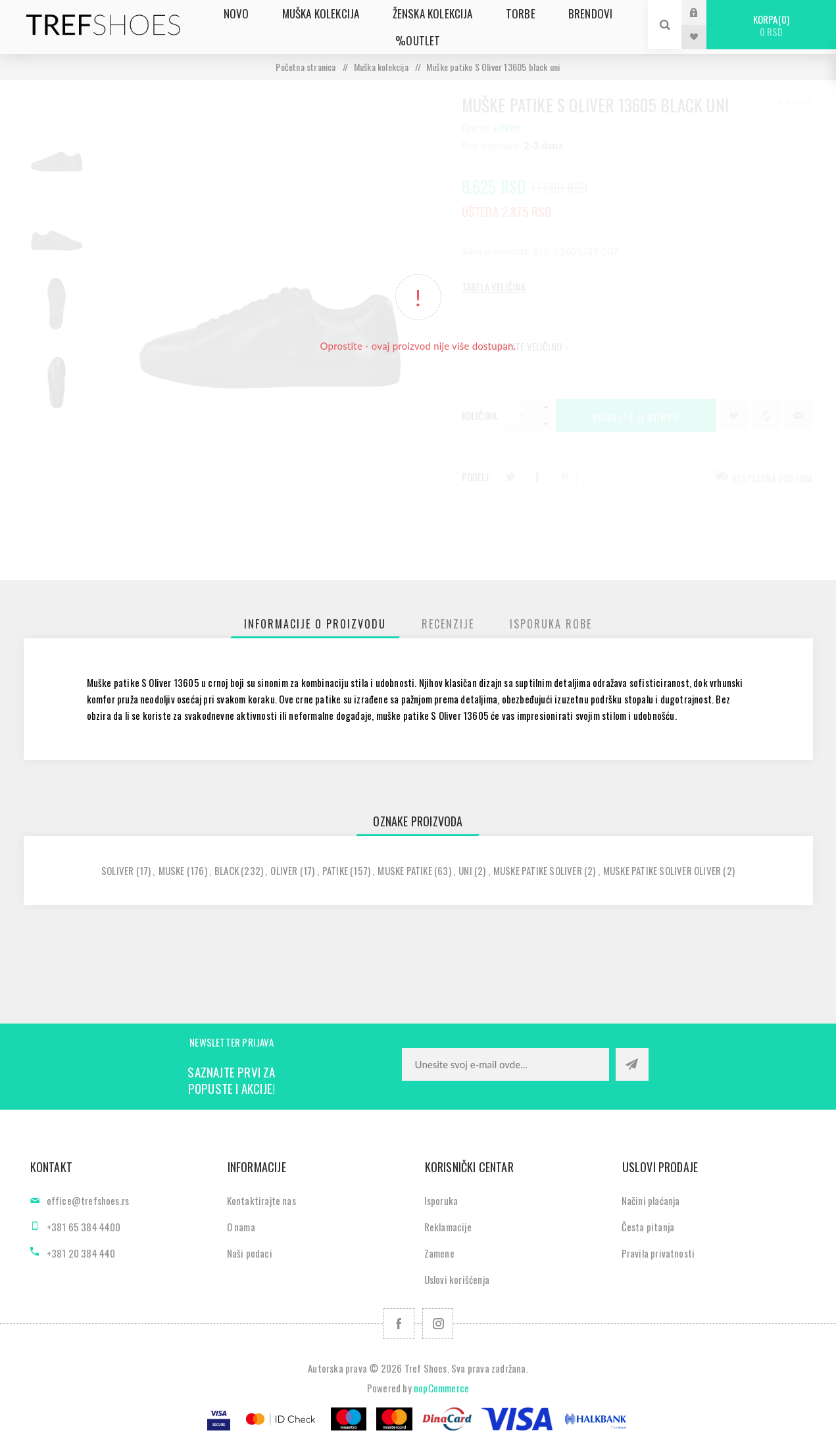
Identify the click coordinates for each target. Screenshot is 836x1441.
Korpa (771, 25)
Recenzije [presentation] (448, 624)
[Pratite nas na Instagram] (437, 1323)
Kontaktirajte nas (261, 1200)
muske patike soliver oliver (662, 870)
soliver (117, 870)
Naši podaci (249, 1253)
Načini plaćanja (651, 1200)
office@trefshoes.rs (88, 1200)
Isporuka (441, 1200)
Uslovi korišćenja (456, 1279)
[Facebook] (398, 1323)
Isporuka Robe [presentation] (551, 624)
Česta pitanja (648, 1226)
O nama (241, 1226)
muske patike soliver (537, 870)
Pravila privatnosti (658, 1253)
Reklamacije (448, 1226)
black (226, 870)
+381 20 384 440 (81, 1253)
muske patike (404, 870)
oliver (283, 870)
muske (172, 870)
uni (465, 870)
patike (335, 870)
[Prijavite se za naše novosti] (505, 1064)
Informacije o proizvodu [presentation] (315, 624)
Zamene (439, 1253)
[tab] (315, 623)
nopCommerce (441, 1388)
